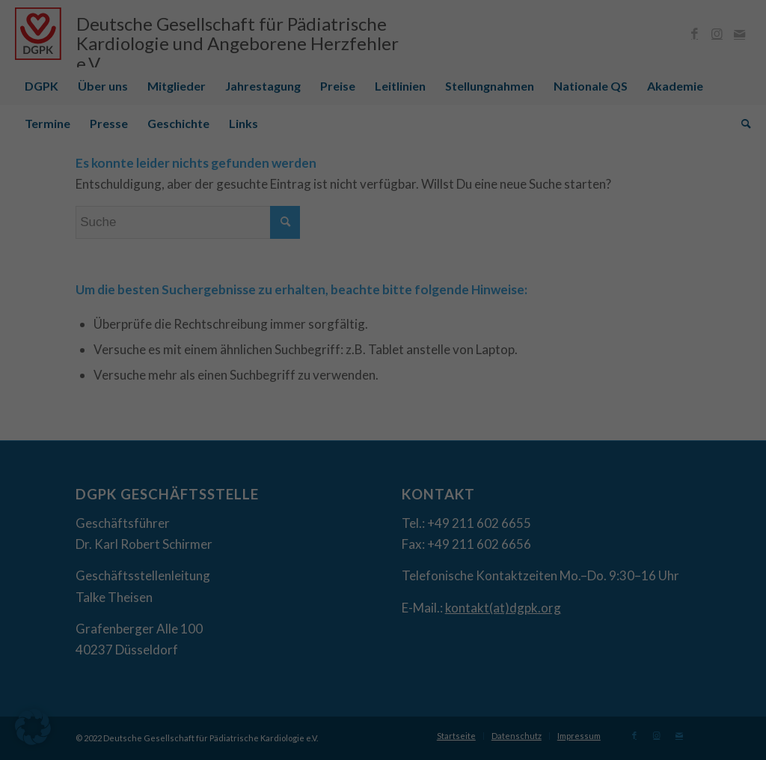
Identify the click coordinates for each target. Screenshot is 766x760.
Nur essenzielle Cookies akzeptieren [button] (383, 478)
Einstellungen (221, 372)
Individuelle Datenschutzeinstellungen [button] (383, 522)
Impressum (459, 554)
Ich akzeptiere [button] (383, 434)
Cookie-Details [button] (314, 554)
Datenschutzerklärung (306, 358)
